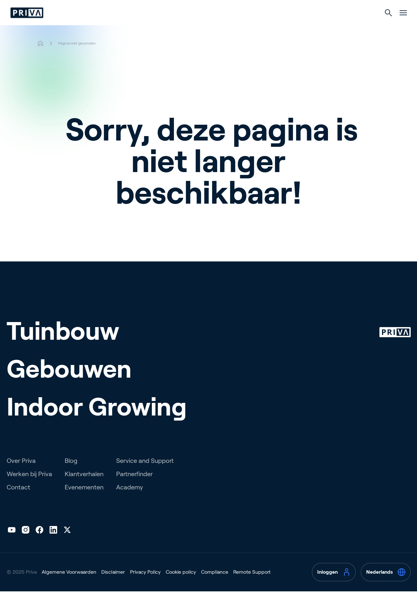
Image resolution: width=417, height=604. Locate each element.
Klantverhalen (84, 486)
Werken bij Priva (29, 486)
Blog (71, 473)
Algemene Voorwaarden (69, 584)
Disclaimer (113, 584)
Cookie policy (181, 584)
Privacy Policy (145, 584)
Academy (129, 499)
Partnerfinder (134, 486)
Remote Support (252, 584)
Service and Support (145, 473)
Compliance (214, 584)
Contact (18, 499)
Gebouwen (205, 25)
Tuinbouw (156, 25)
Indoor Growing (260, 25)
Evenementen (84, 499)
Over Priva (21, 473)
